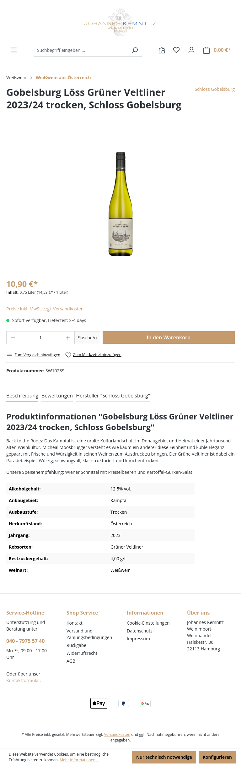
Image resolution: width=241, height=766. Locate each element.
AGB (71, 661)
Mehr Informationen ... (79, 760)
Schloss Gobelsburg (215, 89)
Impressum (138, 639)
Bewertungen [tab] (57, 395)
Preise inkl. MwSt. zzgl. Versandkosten (44, 309)
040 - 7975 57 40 (25, 640)
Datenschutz (139, 631)
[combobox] (81, 50)
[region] (120, 203)
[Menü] (13, 50)
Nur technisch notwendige (164, 757)
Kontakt (75, 623)
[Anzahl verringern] (12, 337)
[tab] (22, 396)
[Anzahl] (40, 337)
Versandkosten (117, 734)
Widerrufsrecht (82, 653)
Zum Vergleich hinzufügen (33, 355)
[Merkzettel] (176, 50)
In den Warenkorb (168, 337)
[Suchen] (134, 50)
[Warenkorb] (217, 50)
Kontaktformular (23, 680)
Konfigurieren (217, 757)
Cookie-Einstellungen (148, 623)
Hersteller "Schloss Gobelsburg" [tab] (113, 395)
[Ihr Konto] (191, 50)
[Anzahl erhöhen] (68, 337)
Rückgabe (76, 645)
